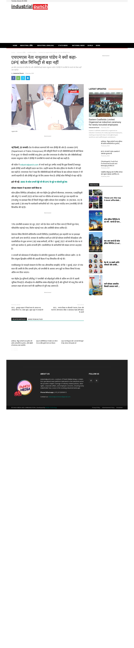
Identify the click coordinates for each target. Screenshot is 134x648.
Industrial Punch (18, 73)
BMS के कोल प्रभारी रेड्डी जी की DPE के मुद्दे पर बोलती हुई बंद (44, 182)
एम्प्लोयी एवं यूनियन (31, 52)
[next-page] (16, 349)
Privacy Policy (96, 407)
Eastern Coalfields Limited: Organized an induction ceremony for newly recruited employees (105, 122)
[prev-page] (12, 349)
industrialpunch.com (29, 164)
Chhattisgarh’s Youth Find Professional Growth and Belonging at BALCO (109, 163)
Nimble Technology (51, 407)
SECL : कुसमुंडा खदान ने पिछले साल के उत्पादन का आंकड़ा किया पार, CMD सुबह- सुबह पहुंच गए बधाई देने (27, 309)
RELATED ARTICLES (19, 319)
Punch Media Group (70, 379)
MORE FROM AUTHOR (35, 319)
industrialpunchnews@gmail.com (59, 397)
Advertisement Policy (108, 407)
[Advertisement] (67, 27)
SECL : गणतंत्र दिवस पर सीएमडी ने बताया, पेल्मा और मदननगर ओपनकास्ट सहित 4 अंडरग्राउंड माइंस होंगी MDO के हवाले (67, 310)
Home (13, 52)
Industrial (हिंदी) (21, 52)
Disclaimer (119, 407)
